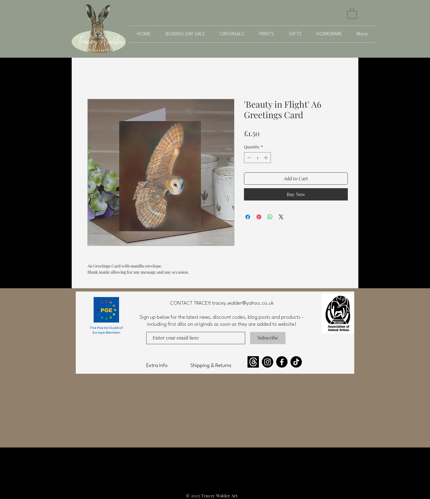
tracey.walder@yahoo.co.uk (243, 303)
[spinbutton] (257, 157)
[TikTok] (296, 362)
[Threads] (253, 362)
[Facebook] (282, 362)
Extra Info (157, 365)
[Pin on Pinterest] (258, 216)
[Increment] (266, 157)
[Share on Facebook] (247, 216)
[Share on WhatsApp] (270, 216)
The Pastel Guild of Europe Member (106, 330)
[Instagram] (267, 362)
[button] (352, 13)
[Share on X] (281, 216)
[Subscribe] (267, 338)
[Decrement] (248, 157)
